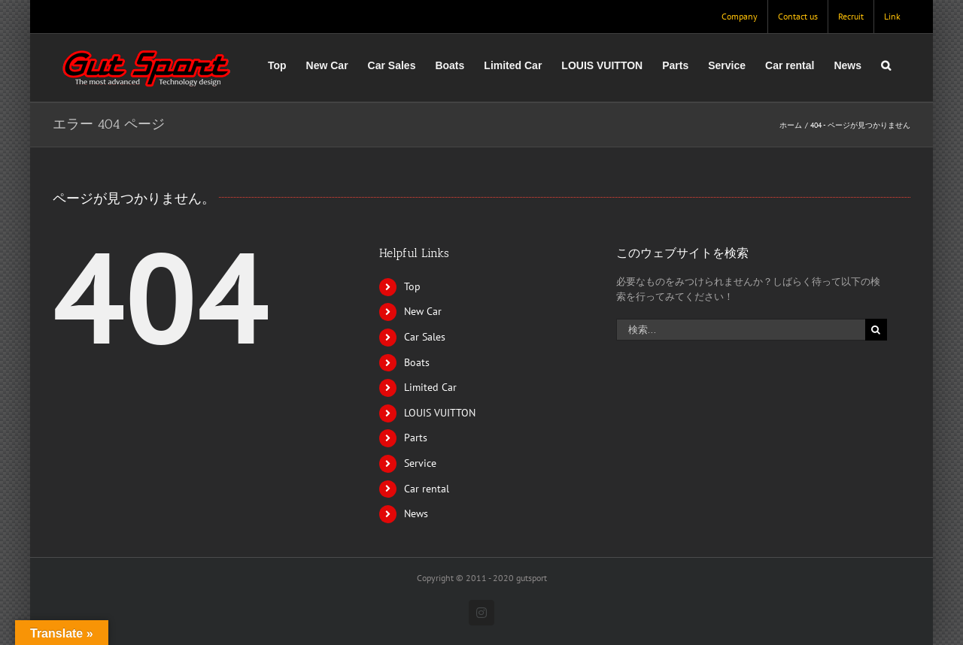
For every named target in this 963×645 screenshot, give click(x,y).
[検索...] (740, 330)
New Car (423, 311)
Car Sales (424, 337)
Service (420, 463)
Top (412, 286)
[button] (886, 65)
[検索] (876, 330)
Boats (417, 362)
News (416, 513)
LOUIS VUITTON (439, 412)
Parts (415, 437)
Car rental (426, 488)
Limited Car (430, 387)
